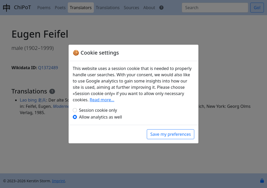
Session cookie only (98, 110)
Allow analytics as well (100, 117)
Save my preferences (170, 134)
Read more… (102, 100)
